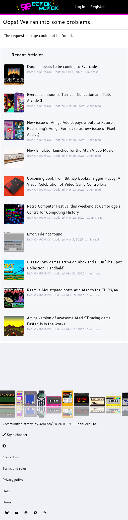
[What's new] (112, 6)
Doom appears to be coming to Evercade (62, 66)
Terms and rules (15, 468)
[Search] (122, 6)
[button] (63, 446)
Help (6, 491)
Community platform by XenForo (50, 424)
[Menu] (6, 7)
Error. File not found (44, 234)
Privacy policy (13, 479)
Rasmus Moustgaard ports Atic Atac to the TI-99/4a (72, 290)
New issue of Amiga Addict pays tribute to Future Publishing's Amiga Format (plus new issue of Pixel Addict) (71, 128)
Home (7, 502)
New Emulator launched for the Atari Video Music (70, 150)
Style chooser (15, 434)
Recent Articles (27, 54)
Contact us (11, 457)
